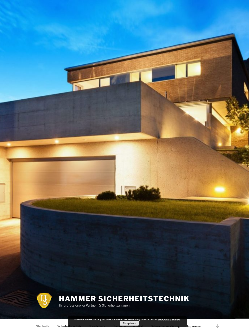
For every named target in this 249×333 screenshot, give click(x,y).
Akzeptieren (129, 323)
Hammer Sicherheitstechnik (124, 298)
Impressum (194, 326)
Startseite (42, 326)
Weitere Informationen (169, 319)
